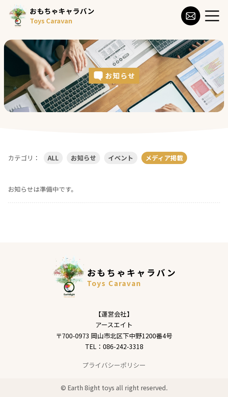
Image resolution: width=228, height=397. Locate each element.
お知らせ (83, 157)
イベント (120, 157)
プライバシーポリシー (114, 365)
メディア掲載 (164, 157)
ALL (53, 157)
